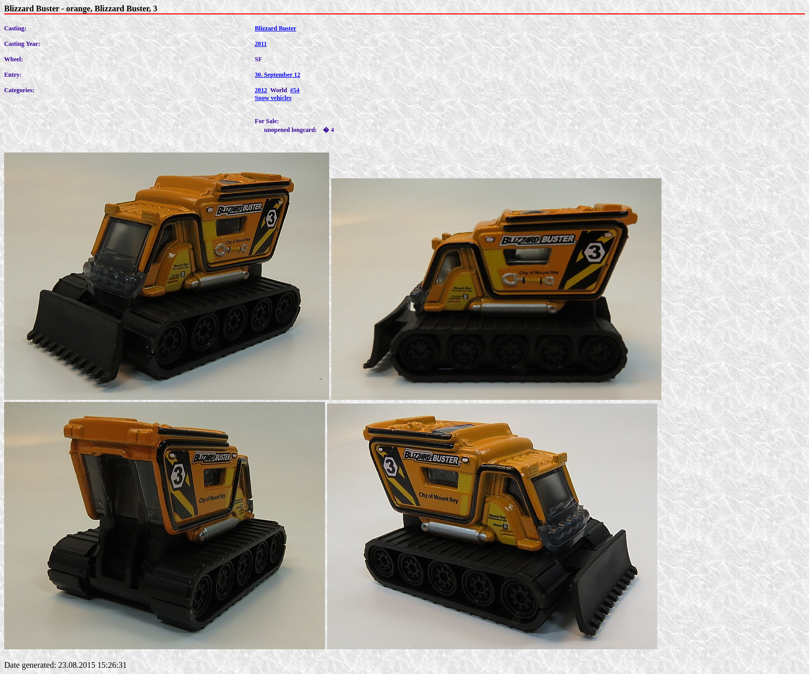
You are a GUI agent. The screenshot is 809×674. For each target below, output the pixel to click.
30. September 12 (277, 74)
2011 (261, 43)
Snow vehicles (273, 98)
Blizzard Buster (275, 28)
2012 (261, 90)
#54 (294, 90)
